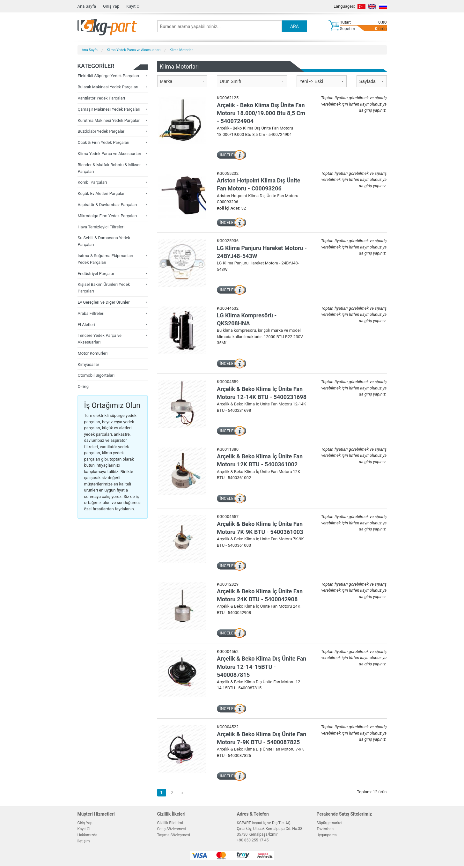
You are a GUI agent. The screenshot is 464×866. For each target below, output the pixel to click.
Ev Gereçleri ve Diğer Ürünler (104, 302)
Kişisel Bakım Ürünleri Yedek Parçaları (104, 287)
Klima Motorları (182, 50)
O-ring (83, 386)
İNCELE (226, 154)
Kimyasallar (88, 364)
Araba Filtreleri (91, 313)
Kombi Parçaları (92, 182)
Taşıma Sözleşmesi (173, 835)
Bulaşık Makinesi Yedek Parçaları (108, 87)
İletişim (83, 841)
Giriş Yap (111, 6)
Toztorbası (326, 829)
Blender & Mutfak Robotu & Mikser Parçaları (109, 168)
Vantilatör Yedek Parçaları (101, 98)
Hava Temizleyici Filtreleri (101, 227)
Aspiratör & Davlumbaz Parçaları (107, 204)
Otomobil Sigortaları (96, 375)
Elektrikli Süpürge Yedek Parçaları (108, 75)
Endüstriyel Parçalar (96, 273)
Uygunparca (327, 835)
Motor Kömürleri (93, 353)
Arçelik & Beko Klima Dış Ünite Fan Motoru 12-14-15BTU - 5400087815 (261, 666)
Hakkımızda (87, 835)
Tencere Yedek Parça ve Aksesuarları (100, 338)
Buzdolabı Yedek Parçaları (102, 131)
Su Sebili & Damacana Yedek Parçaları (104, 241)
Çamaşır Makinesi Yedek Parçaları (109, 109)
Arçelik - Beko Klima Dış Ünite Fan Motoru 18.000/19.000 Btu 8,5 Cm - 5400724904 (261, 113)
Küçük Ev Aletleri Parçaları (102, 193)
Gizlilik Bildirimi (170, 823)
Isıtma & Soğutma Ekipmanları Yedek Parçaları (105, 259)
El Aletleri (86, 324)
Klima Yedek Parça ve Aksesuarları (134, 50)
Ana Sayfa (86, 6)
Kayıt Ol (133, 6)
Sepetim (347, 28)
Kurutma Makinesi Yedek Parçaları (109, 120)
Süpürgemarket (330, 823)
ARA (294, 26)
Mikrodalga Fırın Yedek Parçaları (107, 215)
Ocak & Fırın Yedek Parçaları (103, 142)
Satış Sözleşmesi (171, 829)
